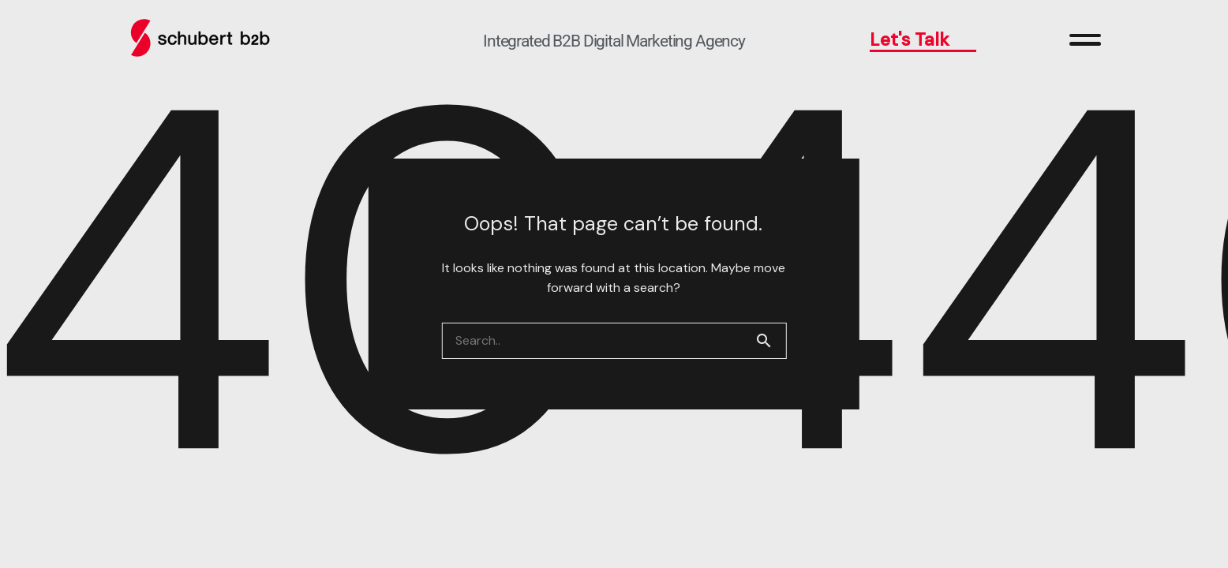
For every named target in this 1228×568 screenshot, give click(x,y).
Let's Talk (923, 39)
